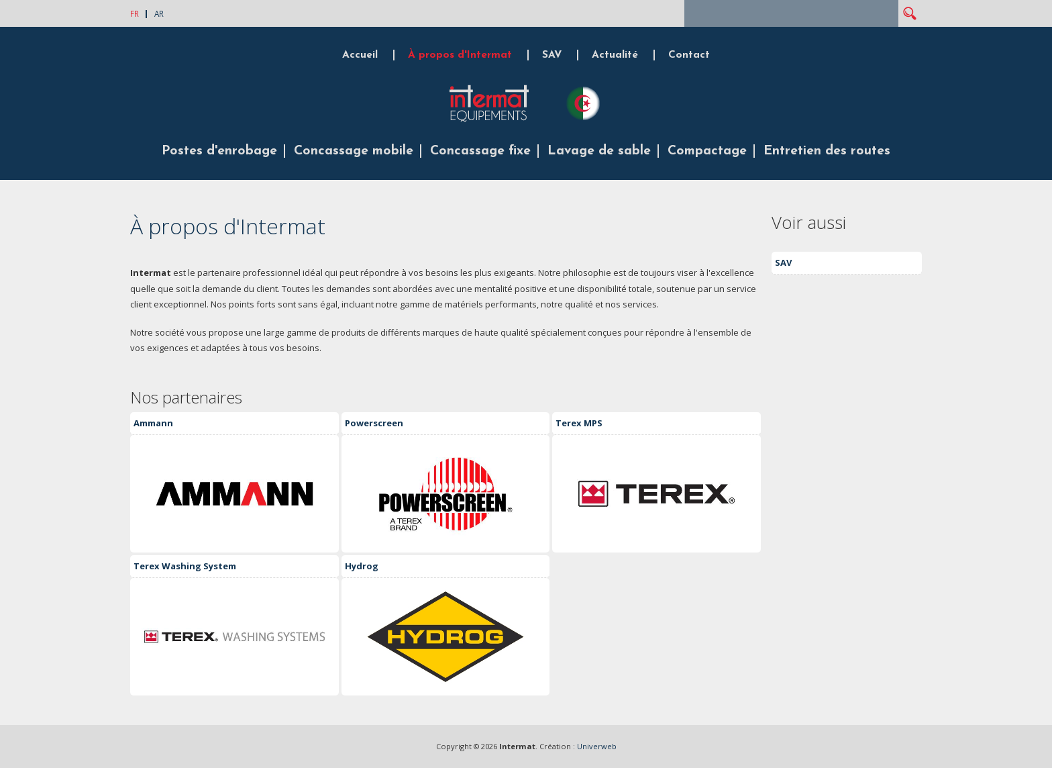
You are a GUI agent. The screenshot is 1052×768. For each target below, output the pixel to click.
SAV (552, 55)
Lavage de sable (599, 151)
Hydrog (361, 566)
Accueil (360, 55)
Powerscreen (374, 423)
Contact (689, 55)
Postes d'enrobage (219, 151)
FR (134, 13)
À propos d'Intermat (460, 55)
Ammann (153, 423)
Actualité (615, 55)
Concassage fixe (480, 151)
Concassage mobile (353, 151)
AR (159, 13)
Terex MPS (579, 423)
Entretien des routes (827, 151)
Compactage (707, 151)
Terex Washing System (185, 566)
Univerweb (597, 746)
